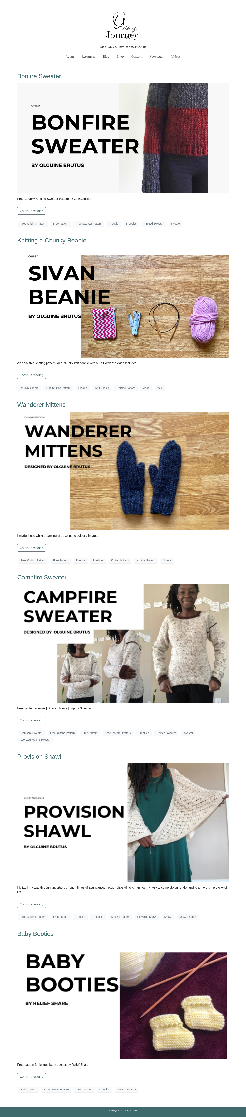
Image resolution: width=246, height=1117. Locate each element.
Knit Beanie (102, 387)
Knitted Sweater (154, 223)
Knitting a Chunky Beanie (51, 240)
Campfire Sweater (41, 577)
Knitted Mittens (120, 560)
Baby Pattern (28, 1089)
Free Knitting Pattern (33, 223)
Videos (176, 56)
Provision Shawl (39, 756)
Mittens (167, 560)
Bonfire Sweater (39, 76)
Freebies (131, 223)
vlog (159, 387)
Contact (136, 56)
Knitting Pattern (126, 387)
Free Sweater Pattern (88, 223)
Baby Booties (35, 933)
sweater (176, 223)
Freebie (113, 223)
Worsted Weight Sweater (35, 739)
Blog (106, 56)
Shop (120, 56)
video (146, 387)
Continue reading (31, 210)
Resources (88, 56)
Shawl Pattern (187, 916)
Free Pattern (60, 223)
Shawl (167, 916)
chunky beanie (29, 387)
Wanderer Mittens (41, 404)
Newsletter (156, 56)
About (70, 56)
